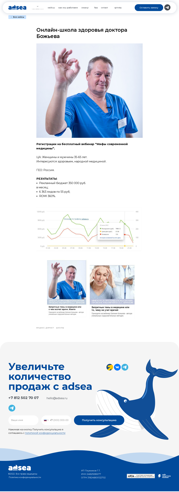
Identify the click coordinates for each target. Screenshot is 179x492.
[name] (23, 421)
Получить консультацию (99, 420)
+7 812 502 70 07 (23, 398)
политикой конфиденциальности (45, 433)
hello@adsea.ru (57, 399)
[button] (149, 7)
